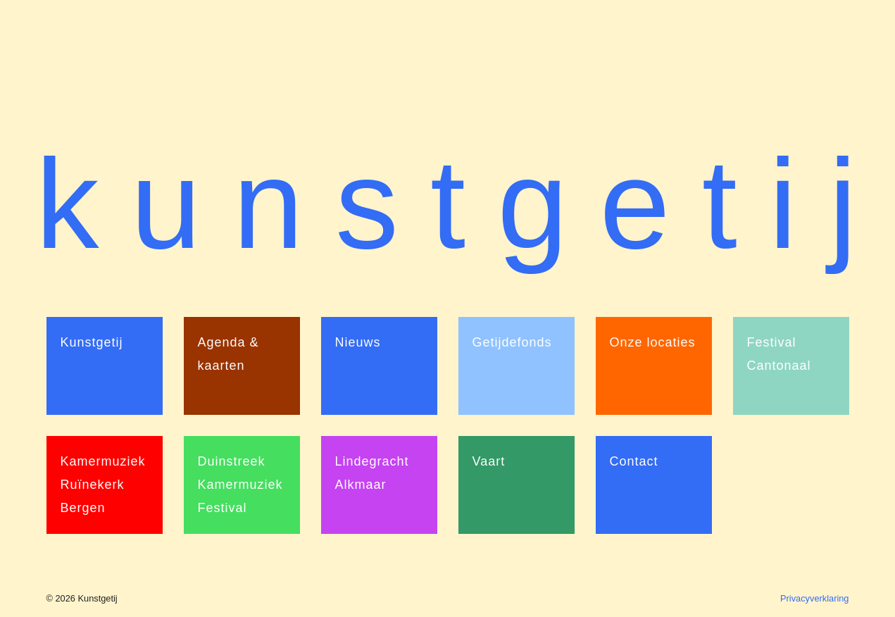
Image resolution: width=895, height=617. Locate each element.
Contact (634, 461)
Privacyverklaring (814, 598)
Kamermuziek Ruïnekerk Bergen (103, 484)
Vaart (489, 461)
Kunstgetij (92, 342)
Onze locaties (653, 342)
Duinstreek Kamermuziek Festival (240, 484)
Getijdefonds (512, 342)
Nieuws (358, 342)
